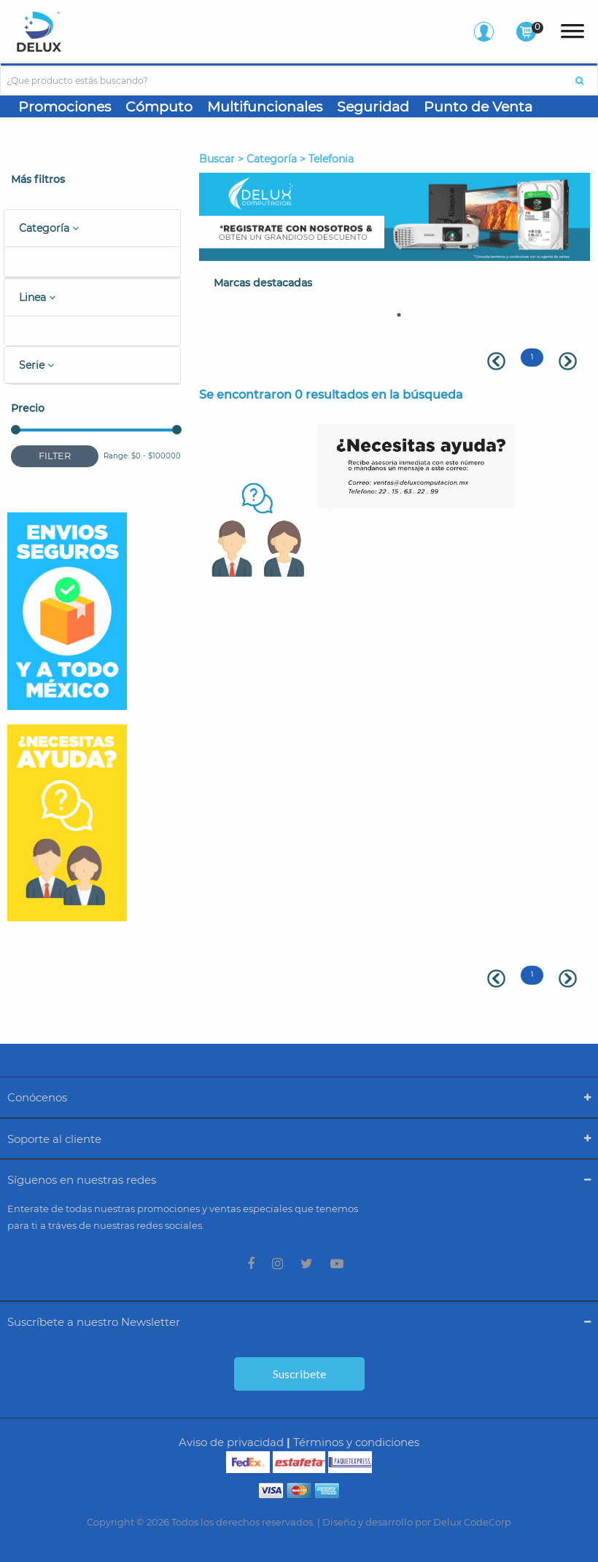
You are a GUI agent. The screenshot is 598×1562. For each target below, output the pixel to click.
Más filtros (38, 179)
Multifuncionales (264, 106)
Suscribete (299, 1374)
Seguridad (373, 106)
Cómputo (159, 106)
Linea (37, 297)
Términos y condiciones (356, 1442)
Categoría (49, 228)
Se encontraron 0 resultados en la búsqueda (331, 395)
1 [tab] (399, 315)
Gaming (46, 130)
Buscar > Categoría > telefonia (276, 158)
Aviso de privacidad (231, 1442)
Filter (55, 455)
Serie (36, 365)
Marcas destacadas (263, 282)
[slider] (15, 429)
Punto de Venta (478, 106)
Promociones (64, 106)
